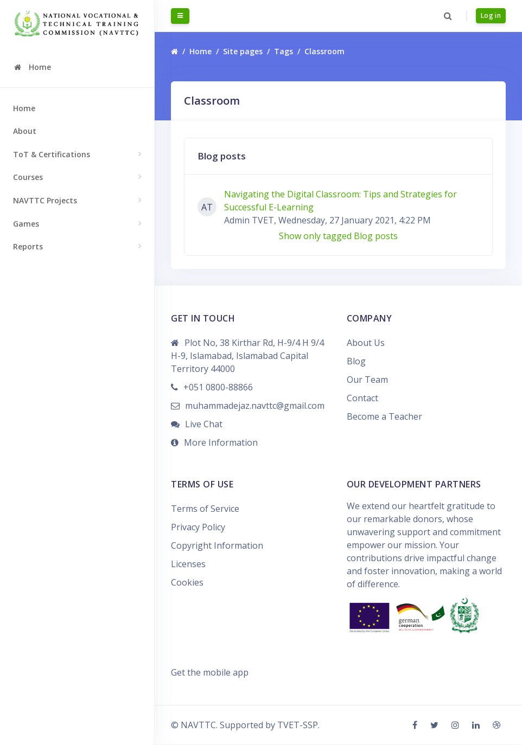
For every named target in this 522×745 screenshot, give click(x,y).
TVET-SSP (297, 725)
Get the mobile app (210, 673)
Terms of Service (205, 510)
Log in (491, 16)
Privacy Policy (198, 528)
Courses (28, 177)
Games (26, 224)
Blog (356, 362)
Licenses (188, 565)
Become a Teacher (384, 417)
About (24, 131)
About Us (366, 344)
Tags (283, 52)
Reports (28, 246)
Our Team (367, 381)
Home (24, 108)
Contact (362, 399)
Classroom (324, 52)
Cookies (187, 583)
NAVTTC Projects (45, 200)
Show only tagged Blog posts (338, 237)
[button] (447, 16)
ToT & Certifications (51, 154)
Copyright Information (217, 547)
